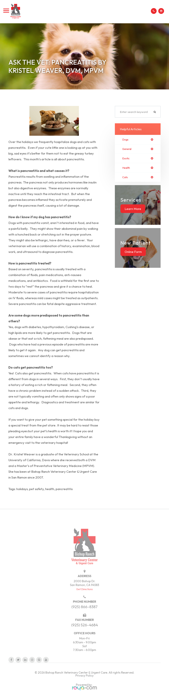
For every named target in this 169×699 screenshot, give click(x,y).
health (126, 168)
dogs (125, 139)
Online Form (133, 253)
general (127, 149)
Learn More (133, 210)
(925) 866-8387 (84, 615)
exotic (126, 158)
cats (125, 178)
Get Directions (84, 598)
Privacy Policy (84, 684)
